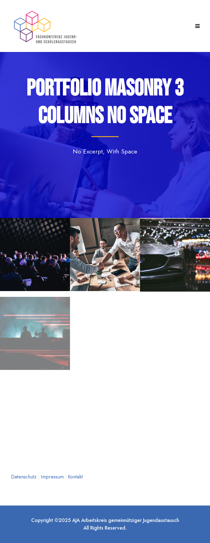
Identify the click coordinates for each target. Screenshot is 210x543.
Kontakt (75, 476)
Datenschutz (24, 476)
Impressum (53, 476)
